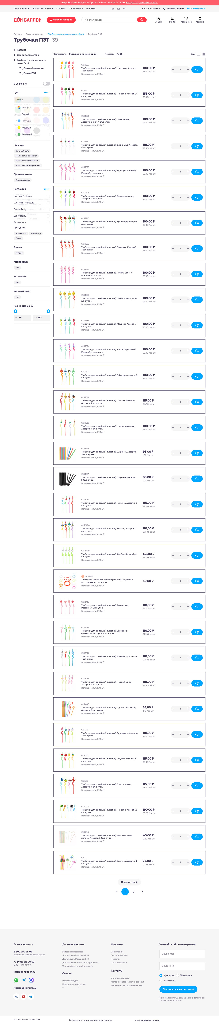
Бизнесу (115, 966)
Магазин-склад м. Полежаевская (127, 985)
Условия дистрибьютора (74, 992)
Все (46, 92)
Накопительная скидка (73, 989)
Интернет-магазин (120, 982)
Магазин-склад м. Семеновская (126, 989)
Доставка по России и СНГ (75, 959)
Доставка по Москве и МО (75, 955)
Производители (119, 962)
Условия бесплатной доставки (77, 966)
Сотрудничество (119, 955)
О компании (117, 952)
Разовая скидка (70, 985)
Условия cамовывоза (72, 952)
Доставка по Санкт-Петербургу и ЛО (80, 962)
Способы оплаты (70, 969)
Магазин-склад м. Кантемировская (128, 992)
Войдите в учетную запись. (142, 2)
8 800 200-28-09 (151, 8)
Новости (115, 959)
